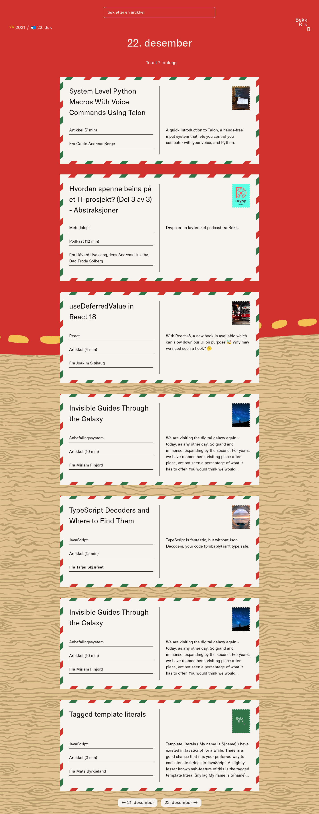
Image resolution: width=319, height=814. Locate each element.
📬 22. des (41, 27)
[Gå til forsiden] (303, 24)
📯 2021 (17, 27)
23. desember (181, 802)
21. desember (137, 802)
